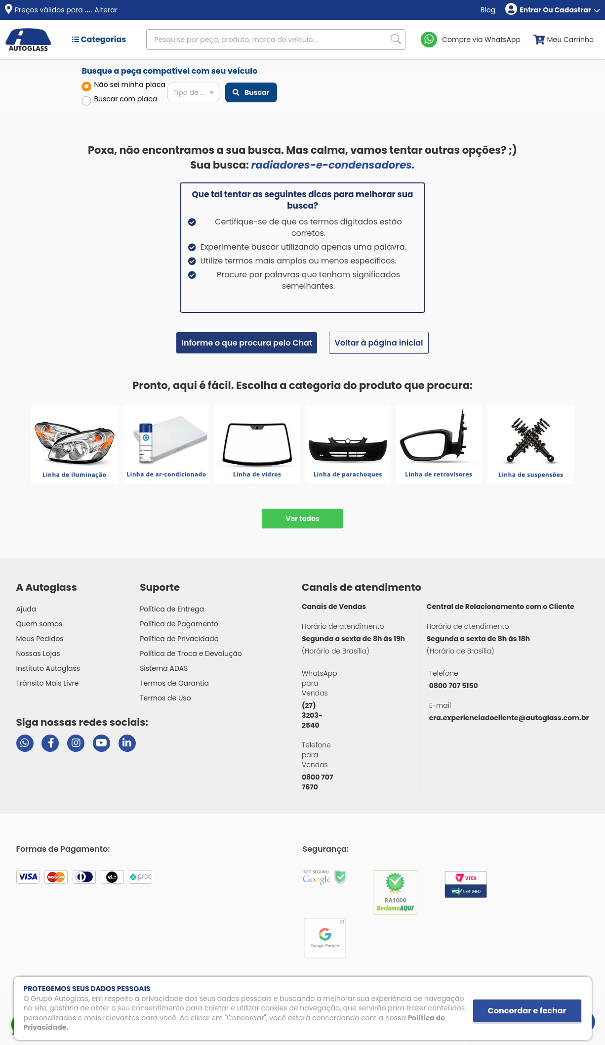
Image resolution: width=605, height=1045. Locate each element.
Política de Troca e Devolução (191, 653)
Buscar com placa (119, 100)
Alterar (106, 10)
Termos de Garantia (174, 683)
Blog (488, 10)
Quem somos (39, 624)
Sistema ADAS (164, 668)
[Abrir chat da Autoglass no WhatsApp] (25, 743)
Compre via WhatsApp (481, 39)
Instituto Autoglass (48, 668)
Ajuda (26, 609)
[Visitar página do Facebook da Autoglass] (50, 743)
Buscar (251, 92)
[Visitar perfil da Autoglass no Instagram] (75, 743)
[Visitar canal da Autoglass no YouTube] (101, 743)
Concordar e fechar (527, 1010)
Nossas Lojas (38, 653)
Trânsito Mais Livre (47, 683)
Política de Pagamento (179, 624)
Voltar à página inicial (378, 342)
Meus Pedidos (40, 639)
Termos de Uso (165, 698)
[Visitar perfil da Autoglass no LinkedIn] (127, 743)
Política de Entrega (172, 609)
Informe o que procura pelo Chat (246, 342)
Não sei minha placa (123, 85)
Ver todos (302, 518)
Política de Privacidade (179, 639)
